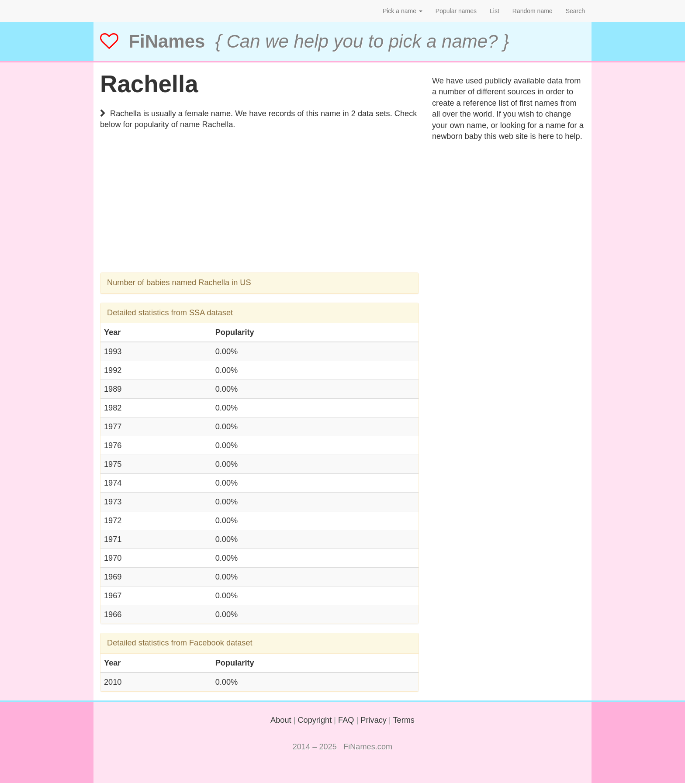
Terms (404, 720)
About (280, 720)
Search (575, 10)
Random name (532, 10)
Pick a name (402, 10)
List (494, 10)
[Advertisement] (259, 211)
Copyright (315, 720)
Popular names (456, 10)
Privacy (373, 720)
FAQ (346, 720)
